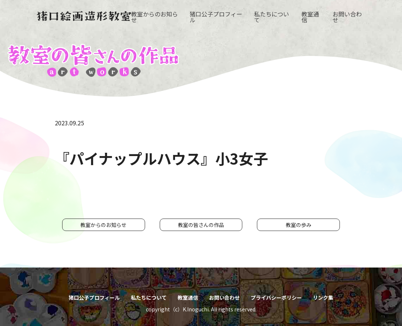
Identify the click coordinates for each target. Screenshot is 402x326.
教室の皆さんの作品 (201, 224)
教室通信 (310, 17)
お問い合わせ (347, 17)
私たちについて (271, 17)
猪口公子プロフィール (216, 17)
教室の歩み (298, 224)
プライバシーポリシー (276, 297)
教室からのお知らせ (154, 17)
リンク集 (323, 297)
